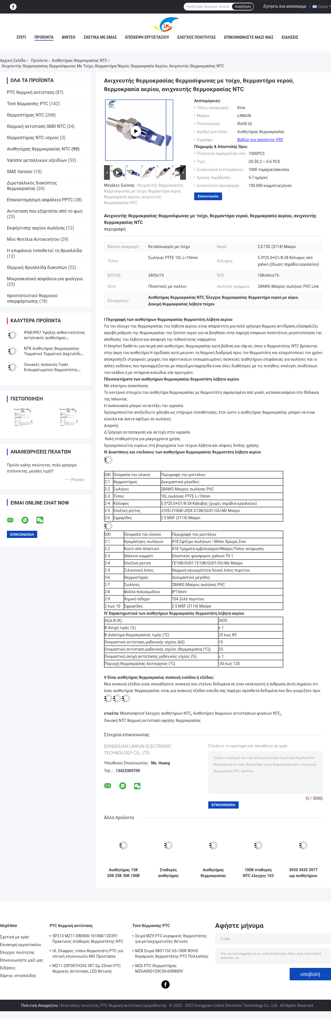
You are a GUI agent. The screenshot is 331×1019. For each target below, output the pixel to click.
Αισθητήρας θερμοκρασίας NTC (79, 60)
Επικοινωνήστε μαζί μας (249, 37)
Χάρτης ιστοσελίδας (18, 975)
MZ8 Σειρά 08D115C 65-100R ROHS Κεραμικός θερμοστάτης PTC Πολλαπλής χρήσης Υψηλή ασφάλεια (172, 954)
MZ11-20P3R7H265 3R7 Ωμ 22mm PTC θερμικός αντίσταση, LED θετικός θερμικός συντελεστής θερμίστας (86, 969)
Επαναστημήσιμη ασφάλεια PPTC (40, 199)
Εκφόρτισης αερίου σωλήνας (36, 228)
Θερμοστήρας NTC (25, 115)
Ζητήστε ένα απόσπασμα (284, 6)
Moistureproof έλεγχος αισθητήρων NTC (155, 713)
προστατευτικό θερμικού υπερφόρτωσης (32, 298)
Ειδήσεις (290, 37)
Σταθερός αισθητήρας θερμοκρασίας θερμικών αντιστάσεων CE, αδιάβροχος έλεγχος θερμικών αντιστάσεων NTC (168, 873)
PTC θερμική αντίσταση (30, 92)
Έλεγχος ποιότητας (196, 37)
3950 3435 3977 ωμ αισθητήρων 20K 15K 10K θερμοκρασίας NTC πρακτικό (303, 873)
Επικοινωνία (208, 196)
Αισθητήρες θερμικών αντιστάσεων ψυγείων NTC (237, 713)
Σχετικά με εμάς (100, 37)
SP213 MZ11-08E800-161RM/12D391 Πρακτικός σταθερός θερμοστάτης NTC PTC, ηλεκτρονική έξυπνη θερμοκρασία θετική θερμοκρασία (87, 939)
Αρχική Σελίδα (12, 60)
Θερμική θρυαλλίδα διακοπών (37, 267)
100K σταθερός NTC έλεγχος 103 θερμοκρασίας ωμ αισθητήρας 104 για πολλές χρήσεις (258, 873)
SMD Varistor (20, 171)
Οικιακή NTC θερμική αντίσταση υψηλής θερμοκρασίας (152, 720)
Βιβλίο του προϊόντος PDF (260, 140)
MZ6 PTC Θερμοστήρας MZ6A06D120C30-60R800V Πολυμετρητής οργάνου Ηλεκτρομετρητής (159, 969)
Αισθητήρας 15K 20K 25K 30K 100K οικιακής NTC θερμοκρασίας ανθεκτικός (123, 873)
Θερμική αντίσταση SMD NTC (36, 126)
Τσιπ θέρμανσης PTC (27, 103)
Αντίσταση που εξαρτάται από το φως (45, 211)
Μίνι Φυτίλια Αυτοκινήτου (33, 239)
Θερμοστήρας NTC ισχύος (33, 137)
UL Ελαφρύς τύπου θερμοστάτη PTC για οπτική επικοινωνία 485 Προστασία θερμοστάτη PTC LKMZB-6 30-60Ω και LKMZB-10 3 (87, 954)
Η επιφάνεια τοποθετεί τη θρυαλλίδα (44, 250)
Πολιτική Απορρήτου (39, 1005)
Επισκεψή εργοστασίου (147, 37)
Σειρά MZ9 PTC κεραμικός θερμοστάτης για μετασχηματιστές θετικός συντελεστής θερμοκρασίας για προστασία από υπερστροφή (171, 939)
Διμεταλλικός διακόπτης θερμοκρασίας (32, 185)
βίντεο (68, 37)
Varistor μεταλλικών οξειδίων (37, 160)
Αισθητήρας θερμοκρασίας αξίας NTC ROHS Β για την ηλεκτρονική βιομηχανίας (213, 873)
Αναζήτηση (243, 7)
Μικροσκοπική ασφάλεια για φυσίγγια (45, 278)
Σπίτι (21, 37)
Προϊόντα (44, 37)
